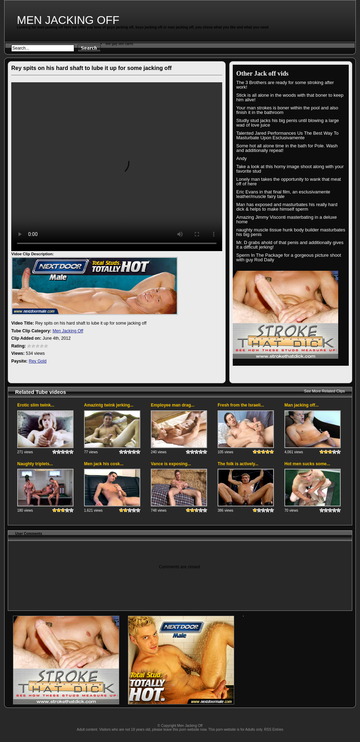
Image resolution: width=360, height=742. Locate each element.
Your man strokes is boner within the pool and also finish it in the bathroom (287, 110)
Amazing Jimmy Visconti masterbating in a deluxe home (286, 219)
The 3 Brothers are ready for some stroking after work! (285, 84)
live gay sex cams (119, 44)
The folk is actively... (238, 463)
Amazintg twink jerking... (109, 405)
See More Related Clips (324, 391)
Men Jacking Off (68, 20)
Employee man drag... (172, 405)
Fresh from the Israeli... (241, 405)
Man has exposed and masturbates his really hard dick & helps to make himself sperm (287, 206)
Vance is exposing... (171, 463)
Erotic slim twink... (35, 405)
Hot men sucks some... (307, 463)
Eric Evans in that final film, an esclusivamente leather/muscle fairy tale (283, 194)
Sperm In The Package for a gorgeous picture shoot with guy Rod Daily (288, 257)
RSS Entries (273, 729)
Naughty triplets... (35, 463)
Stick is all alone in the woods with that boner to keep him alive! (289, 97)
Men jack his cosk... (103, 463)
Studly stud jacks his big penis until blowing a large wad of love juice (287, 122)
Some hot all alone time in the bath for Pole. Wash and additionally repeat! (287, 148)
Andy (241, 158)
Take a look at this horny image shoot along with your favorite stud (290, 168)
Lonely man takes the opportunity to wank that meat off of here (288, 181)
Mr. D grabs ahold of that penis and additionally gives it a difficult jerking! (289, 244)
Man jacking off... (301, 405)
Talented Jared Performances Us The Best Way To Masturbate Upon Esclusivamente (287, 135)
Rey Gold (37, 361)
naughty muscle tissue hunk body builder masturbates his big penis (290, 232)
